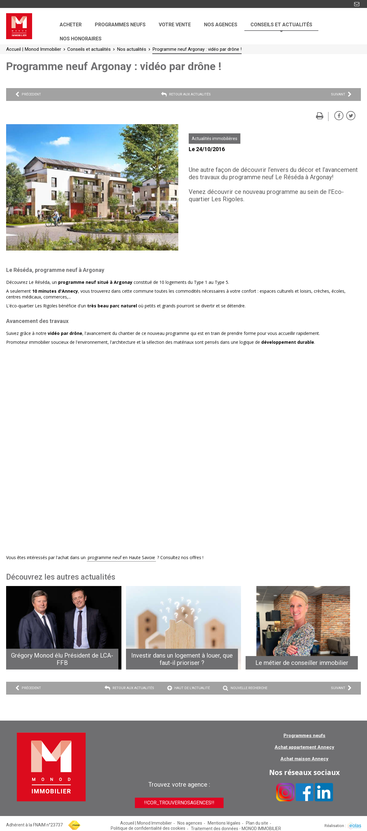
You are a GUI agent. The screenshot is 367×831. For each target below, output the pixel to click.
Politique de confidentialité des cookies (148, 828)
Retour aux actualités (186, 94)
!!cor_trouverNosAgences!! (179, 803)
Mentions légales (224, 823)
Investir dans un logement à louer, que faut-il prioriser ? (182, 659)
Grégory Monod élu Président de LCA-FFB (62, 659)
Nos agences (189, 823)
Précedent (28, 94)
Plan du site (257, 823)
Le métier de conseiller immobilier (301, 662)
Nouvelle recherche (245, 688)
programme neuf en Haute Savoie (121, 557)
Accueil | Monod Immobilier (146, 823)
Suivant (341, 94)
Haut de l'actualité (188, 688)
